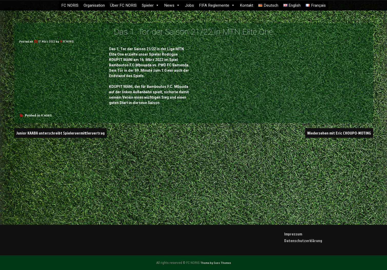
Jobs (189, 5)
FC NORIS (69, 5)
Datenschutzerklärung (303, 240)
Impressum (293, 234)
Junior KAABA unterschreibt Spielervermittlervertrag (60, 133)
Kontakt (246, 5)
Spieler (150, 5)
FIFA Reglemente (217, 5)
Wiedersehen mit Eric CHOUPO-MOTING (339, 133)
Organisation (94, 5)
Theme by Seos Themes (215, 263)
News (172, 5)
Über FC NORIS (123, 5)
